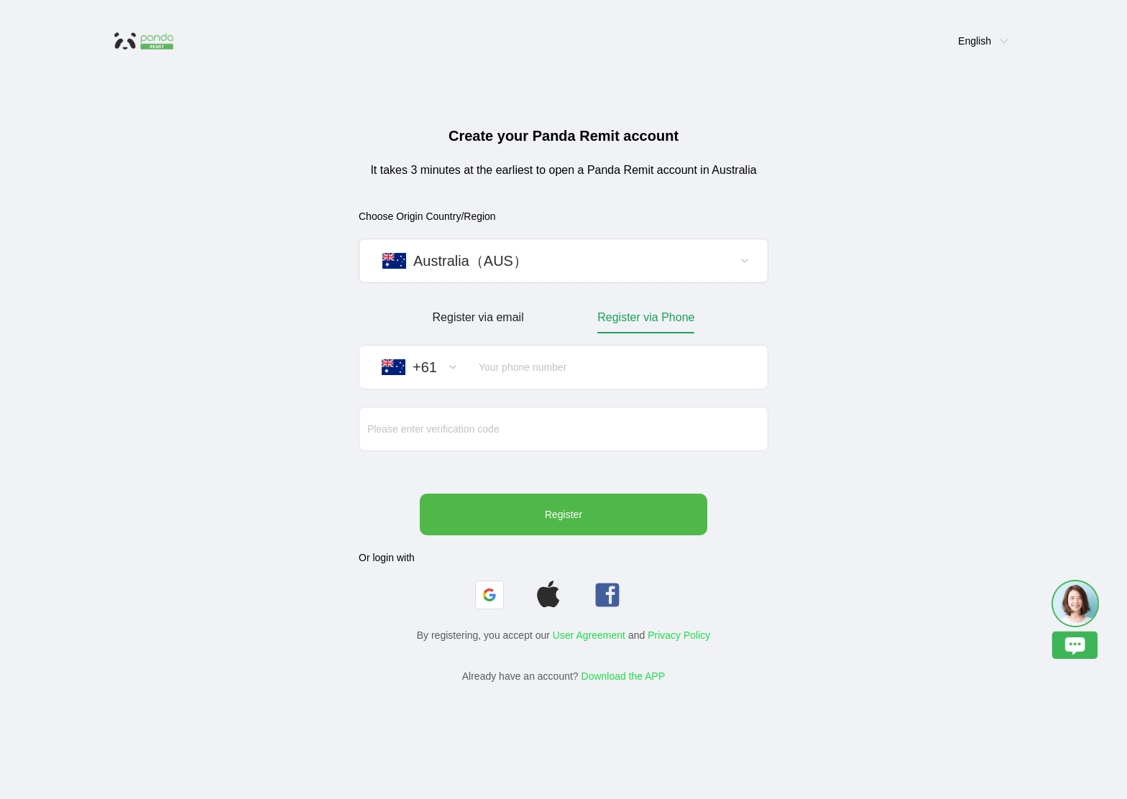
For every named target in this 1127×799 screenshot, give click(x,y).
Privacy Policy (679, 635)
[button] (489, 595)
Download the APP (623, 676)
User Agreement (589, 635)
